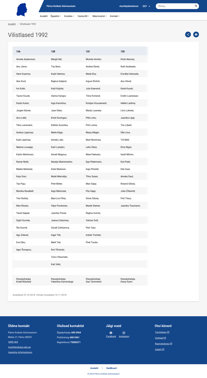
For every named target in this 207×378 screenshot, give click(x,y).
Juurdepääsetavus (128, 6)
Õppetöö (55, 16)
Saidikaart (111, 368)
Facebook (111, 334)
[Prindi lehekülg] (196, 34)
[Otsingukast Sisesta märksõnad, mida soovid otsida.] (177, 6)
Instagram (124, 334)
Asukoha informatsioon (20, 352)
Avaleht (44, 16)
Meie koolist (100, 16)
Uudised (159, 338)
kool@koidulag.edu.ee (19, 347)
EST (146, 6)
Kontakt (115, 16)
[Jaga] (188, 34)
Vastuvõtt (84, 16)
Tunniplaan (160, 332)
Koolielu (69, 16)
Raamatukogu (162, 343)
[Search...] (196, 6)
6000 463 (13, 342)
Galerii (158, 349)
